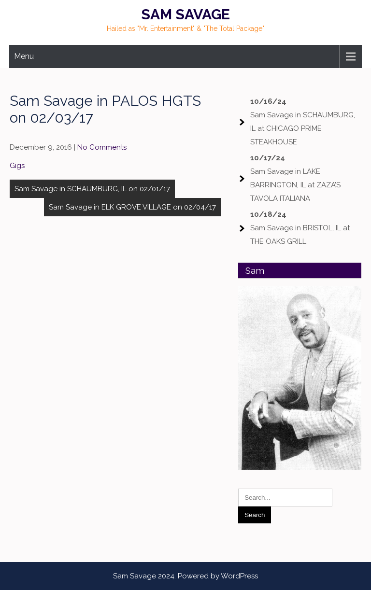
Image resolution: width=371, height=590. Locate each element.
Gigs (17, 165)
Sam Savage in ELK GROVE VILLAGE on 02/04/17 (132, 207)
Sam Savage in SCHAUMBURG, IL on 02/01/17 (92, 188)
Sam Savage (185, 14)
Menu (24, 56)
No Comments (102, 147)
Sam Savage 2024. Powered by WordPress (185, 576)
